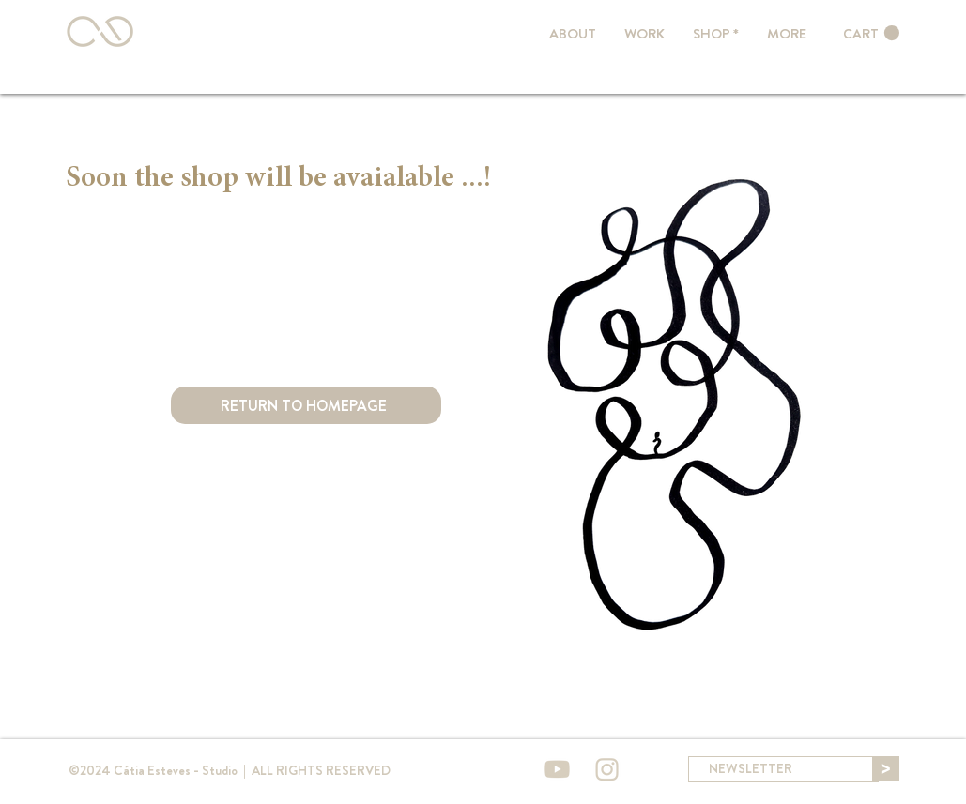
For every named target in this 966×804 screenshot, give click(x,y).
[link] (871, 33)
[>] (885, 768)
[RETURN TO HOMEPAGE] (306, 405)
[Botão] (104, 31)
